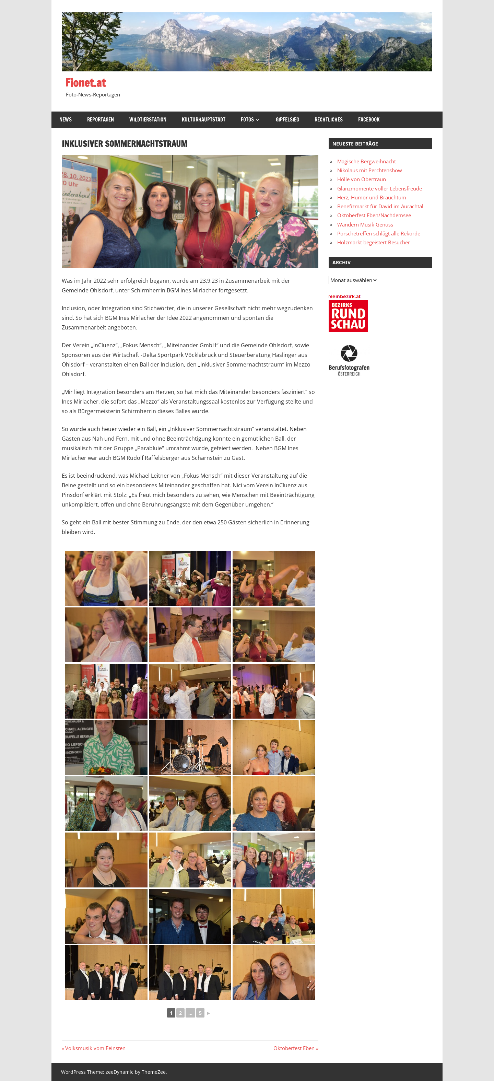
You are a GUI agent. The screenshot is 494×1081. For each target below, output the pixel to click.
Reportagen (100, 119)
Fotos (247, 119)
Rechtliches (329, 119)
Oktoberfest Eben (294, 1048)
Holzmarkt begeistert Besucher (373, 242)
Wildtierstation (147, 119)
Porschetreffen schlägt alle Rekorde (378, 233)
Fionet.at (85, 83)
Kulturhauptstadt (203, 119)
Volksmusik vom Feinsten (95, 1048)
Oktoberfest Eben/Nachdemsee (374, 215)
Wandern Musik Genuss (365, 224)
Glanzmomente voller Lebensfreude (379, 188)
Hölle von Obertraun (361, 179)
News (65, 119)
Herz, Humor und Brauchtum (371, 197)
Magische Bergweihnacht (366, 161)
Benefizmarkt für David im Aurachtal (380, 206)
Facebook (368, 119)
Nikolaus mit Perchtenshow (369, 170)
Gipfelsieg (287, 119)
